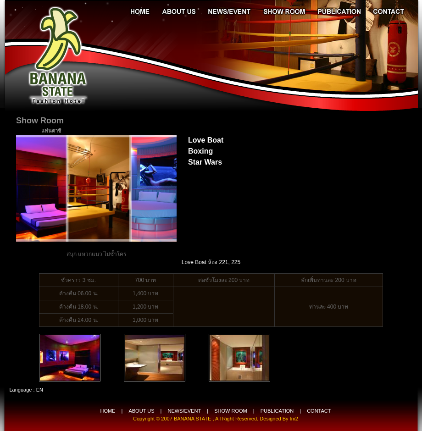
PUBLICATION (277, 411)
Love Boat (205, 140)
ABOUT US (141, 411)
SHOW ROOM (230, 411)
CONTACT (319, 411)
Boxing (200, 151)
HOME (107, 411)
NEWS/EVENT (184, 411)
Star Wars (205, 162)
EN (39, 389)
